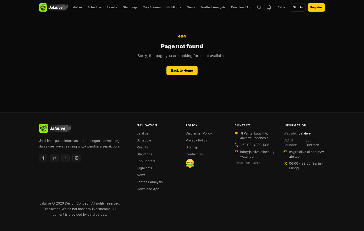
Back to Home (182, 70)
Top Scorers (152, 7)
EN (282, 7)
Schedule (94, 7)
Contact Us (194, 154)
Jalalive (76, 7)
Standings (130, 7)
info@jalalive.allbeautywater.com (257, 154)
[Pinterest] (76, 158)
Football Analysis (213, 7)
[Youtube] (65, 158)
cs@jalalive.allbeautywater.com (306, 154)
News (191, 7)
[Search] (259, 7)
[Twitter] (54, 158)
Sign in (297, 7)
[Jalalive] (53, 7)
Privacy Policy (196, 140)
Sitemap (192, 147)
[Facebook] (43, 158)
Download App (241, 7)
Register (316, 7)
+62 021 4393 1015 (254, 145)
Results (112, 7)
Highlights (173, 7)
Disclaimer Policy (199, 133)
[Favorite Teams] (269, 7)
